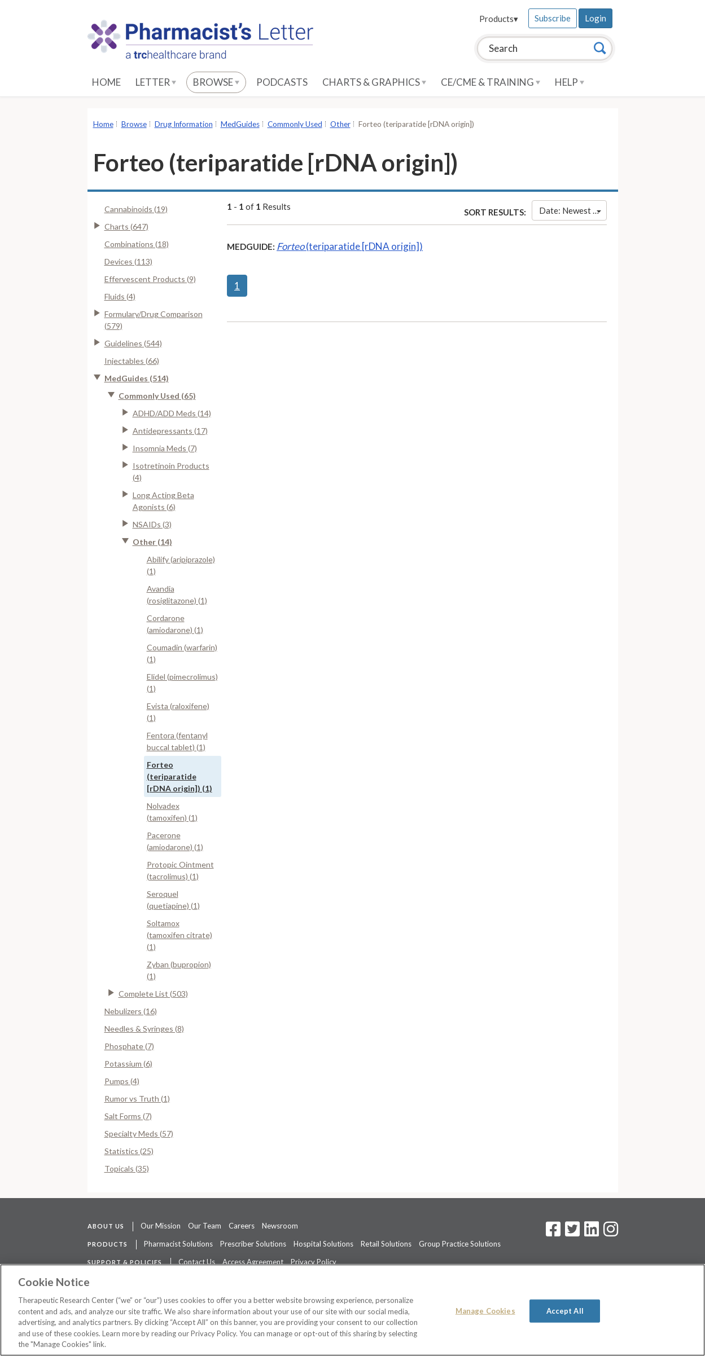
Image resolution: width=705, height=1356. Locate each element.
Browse (216, 82)
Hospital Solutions (323, 1243)
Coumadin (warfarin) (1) (182, 653)
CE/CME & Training (490, 82)
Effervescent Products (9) (150, 279)
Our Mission (161, 1225)
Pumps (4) (121, 1081)
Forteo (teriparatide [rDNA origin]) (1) (179, 776)
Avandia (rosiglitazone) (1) (177, 594)
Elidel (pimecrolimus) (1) (182, 682)
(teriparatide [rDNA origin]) (350, 246)
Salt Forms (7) (128, 1116)
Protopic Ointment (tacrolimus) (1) (180, 870)
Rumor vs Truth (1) (137, 1098)
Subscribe (553, 18)
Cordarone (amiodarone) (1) (175, 624)
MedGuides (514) (136, 378)
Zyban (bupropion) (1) (179, 970)
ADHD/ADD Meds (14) (172, 413)
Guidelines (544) (133, 343)
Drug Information (184, 124)
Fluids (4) (119, 296)
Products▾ (498, 19)
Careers (242, 1225)
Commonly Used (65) (157, 395)
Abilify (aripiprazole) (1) (181, 565)
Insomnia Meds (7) (165, 448)
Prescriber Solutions (253, 1243)
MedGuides (240, 124)
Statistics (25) (129, 1151)
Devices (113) (128, 261)
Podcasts (282, 82)
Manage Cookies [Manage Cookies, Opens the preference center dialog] (485, 1310)
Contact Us (196, 1261)
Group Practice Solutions (460, 1243)
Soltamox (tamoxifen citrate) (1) (179, 935)
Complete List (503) (153, 993)
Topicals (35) (126, 1168)
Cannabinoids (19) (136, 209)
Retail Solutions (386, 1243)
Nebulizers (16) (130, 1011)
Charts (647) (126, 226)
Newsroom (280, 1225)
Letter (155, 82)
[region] (352, 1310)
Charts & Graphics (374, 82)
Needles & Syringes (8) (144, 1028)
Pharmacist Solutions (178, 1243)
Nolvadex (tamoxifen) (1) (172, 811)
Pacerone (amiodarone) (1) (175, 841)
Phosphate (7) (129, 1046)
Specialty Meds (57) (138, 1133)
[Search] (600, 48)
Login (595, 18)
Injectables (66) (131, 361)
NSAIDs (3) (152, 524)
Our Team (204, 1225)
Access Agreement (252, 1261)
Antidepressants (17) (170, 430)
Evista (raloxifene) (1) (178, 712)
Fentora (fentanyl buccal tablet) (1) (177, 741)
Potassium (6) (128, 1063)
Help (569, 82)
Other (340, 124)
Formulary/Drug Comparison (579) (153, 320)
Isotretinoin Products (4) (171, 471)
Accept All (565, 1310)
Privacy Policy (313, 1261)
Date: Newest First (572, 210)
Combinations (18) (136, 244)
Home (106, 82)
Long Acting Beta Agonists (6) (163, 501)
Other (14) (152, 542)
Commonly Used (295, 124)
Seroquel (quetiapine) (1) (173, 899)
